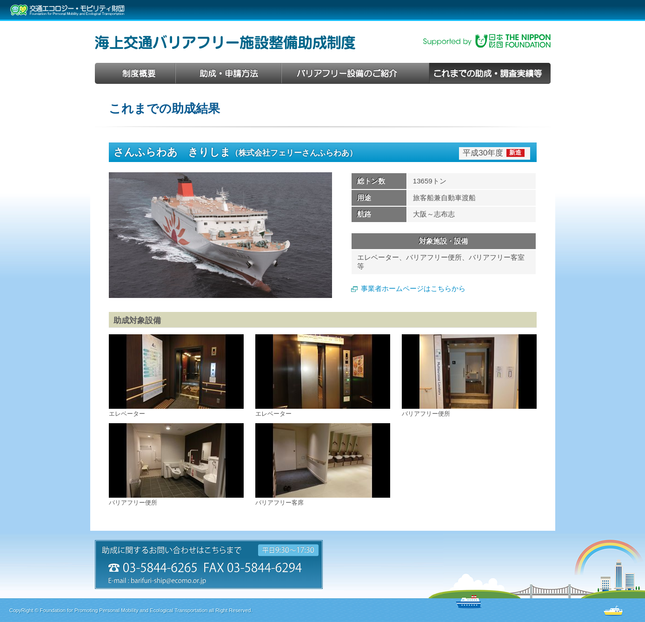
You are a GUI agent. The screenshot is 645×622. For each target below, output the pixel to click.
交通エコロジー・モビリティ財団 (67, 10)
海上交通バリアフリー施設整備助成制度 (225, 42)
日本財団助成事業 (487, 41)
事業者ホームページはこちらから (413, 288)
